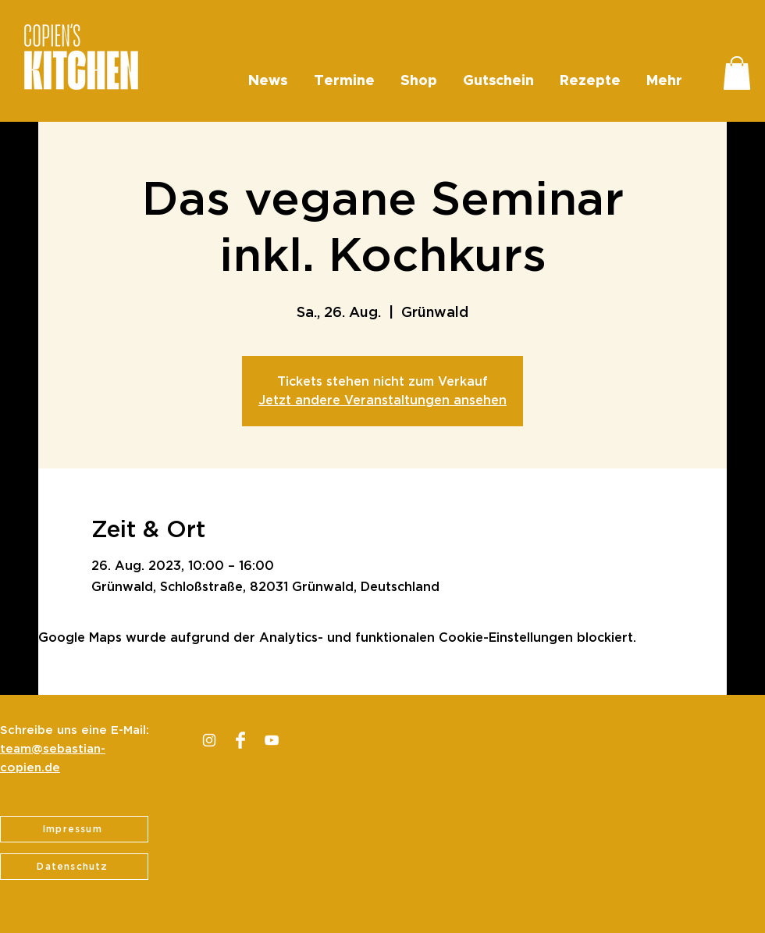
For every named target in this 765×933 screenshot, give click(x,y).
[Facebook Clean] (240, 740)
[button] (737, 73)
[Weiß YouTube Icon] (271, 740)
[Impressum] (74, 829)
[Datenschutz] (74, 866)
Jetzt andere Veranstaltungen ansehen (382, 400)
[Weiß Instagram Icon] (209, 740)
